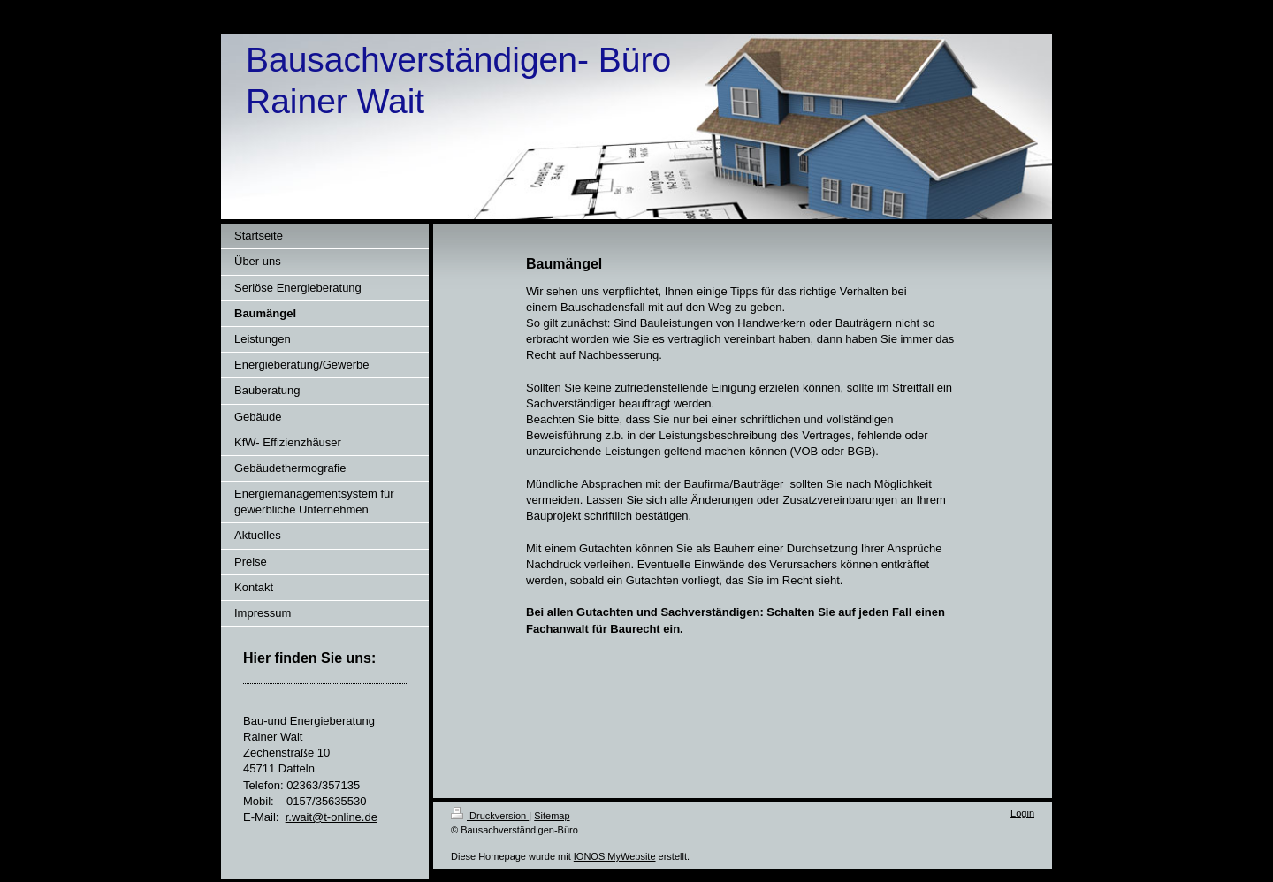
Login (1022, 813)
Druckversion (490, 815)
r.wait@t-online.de (331, 817)
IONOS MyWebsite (615, 856)
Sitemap (551, 815)
